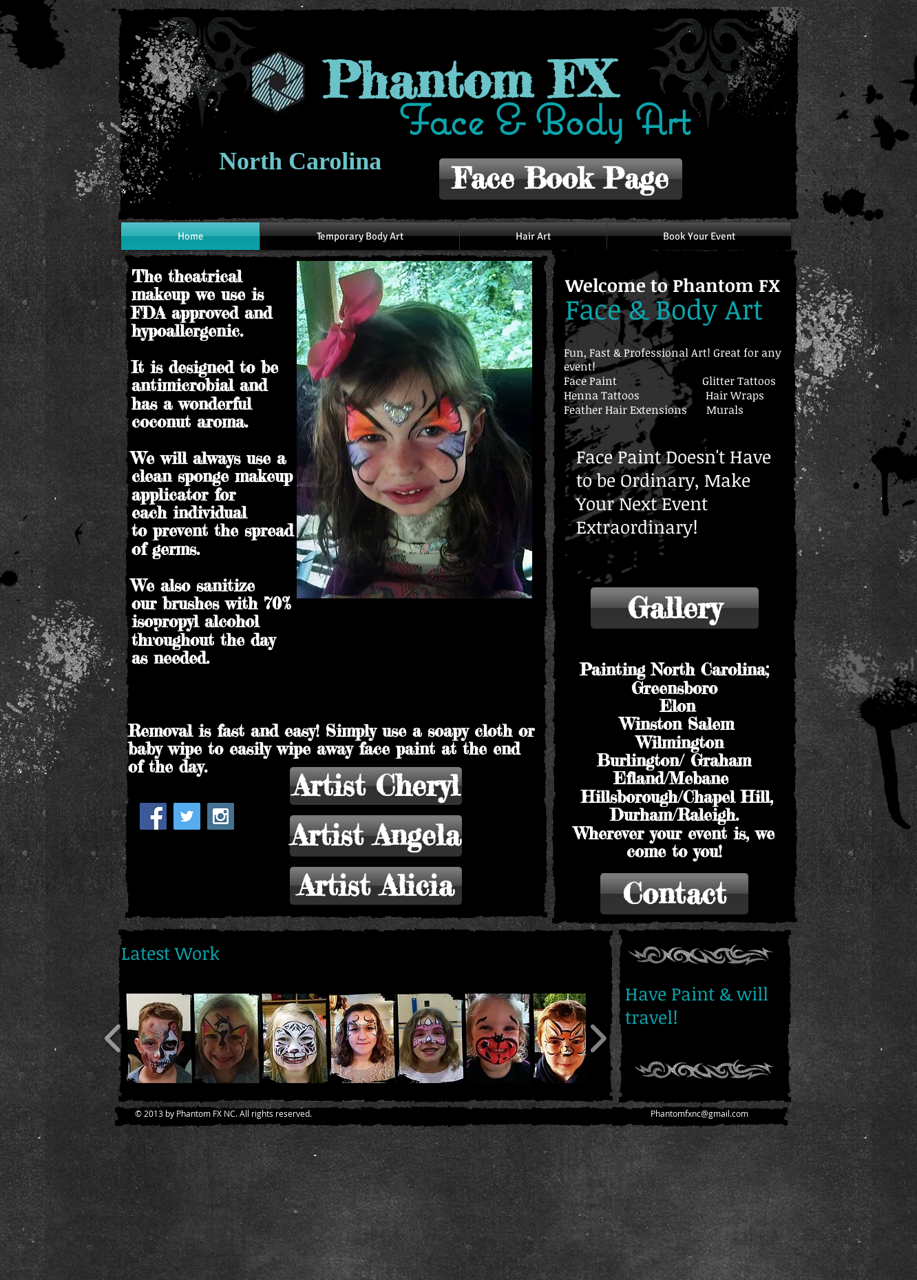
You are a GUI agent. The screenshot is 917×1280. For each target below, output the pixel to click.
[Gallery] (675, 608)
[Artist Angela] (376, 836)
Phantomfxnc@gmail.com (699, 1113)
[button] (414, 429)
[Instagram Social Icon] (220, 816)
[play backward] (113, 1038)
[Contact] (674, 893)
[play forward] (597, 1038)
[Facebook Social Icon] (153, 816)
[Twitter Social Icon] (186, 816)
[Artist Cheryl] (376, 786)
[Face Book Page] (560, 179)
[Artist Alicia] (376, 886)
